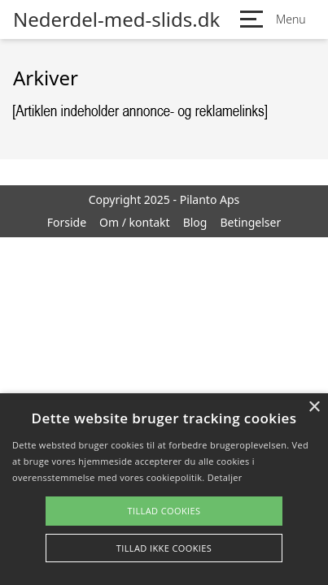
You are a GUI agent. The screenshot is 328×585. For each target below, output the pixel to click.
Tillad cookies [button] (163, 511)
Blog (195, 222)
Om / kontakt (134, 222)
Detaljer (225, 477)
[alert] (164, 489)
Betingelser (250, 222)
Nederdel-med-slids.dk (116, 19)
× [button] (314, 407)
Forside (66, 222)
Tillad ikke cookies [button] (164, 548)
